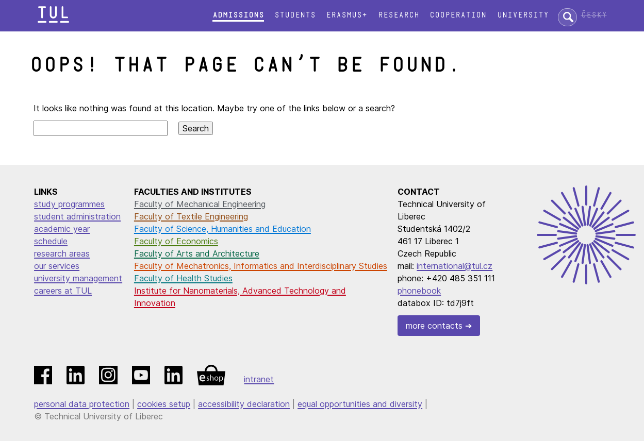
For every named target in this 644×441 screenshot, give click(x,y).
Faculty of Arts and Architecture (196, 253)
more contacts (434, 325)
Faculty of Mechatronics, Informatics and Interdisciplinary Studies (260, 266)
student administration (77, 216)
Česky (594, 15)
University (523, 15)
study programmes (69, 204)
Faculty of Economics (176, 241)
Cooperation (458, 15)
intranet (259, 379)
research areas (62, 253)
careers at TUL (63, 290)
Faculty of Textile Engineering (191, 216)
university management (78, 278)
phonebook (419, 290)
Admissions (238, 15)
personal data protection (81, 404)
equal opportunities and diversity (360, 404)
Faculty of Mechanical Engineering (200, 204)
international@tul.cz (454, 266)
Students (295, 15)
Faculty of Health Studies (183, 278)
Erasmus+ (346, 15)
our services (56, 266)
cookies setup (163, 404)
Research (398, 15)
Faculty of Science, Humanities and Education (222, 229)
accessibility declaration (244, 404)
